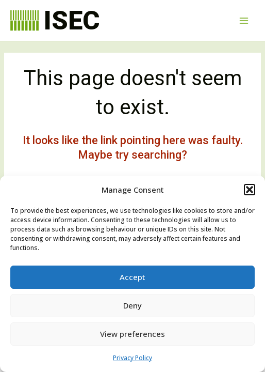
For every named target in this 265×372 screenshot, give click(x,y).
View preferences (132, 334)
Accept (132, 277)
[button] (249, 189)
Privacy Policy (132, 357)
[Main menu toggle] (244, 21)
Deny (132, 305)
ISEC (72, 20)
